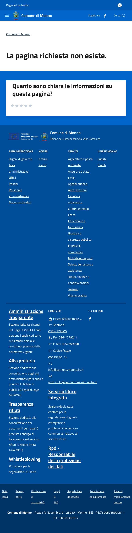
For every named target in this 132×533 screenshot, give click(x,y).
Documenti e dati (20, 202)
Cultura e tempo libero (78, 211)
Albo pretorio (22, 360)
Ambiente (74, 165)
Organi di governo (20, 159)
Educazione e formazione (76, 224)
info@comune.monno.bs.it (65, 367)
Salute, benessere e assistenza (80, 267)
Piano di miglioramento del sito (122, 496)
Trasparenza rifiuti (21, 407)
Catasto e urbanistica (75, 199)
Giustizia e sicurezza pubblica (79, 236)
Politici (13, 183)
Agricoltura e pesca (80, 159)
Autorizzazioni (77, 190)
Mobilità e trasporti (80, 258)
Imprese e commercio (75, 248)
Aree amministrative (19, 168)
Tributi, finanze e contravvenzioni (78, 279)
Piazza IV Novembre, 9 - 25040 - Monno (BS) (66, 318)
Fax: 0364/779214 (62, 337)
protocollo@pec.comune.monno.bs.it (66, 379)
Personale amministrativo (19, 193)
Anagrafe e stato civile (79, 174)
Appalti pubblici (77, 183)
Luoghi (102, 159)
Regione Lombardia (17, 5)
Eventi (102, 165)
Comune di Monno (18, 34)
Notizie (43, 159)
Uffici (12, 177)
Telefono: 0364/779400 (57, 328)
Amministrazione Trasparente (26, 314)
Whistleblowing (24, 459)
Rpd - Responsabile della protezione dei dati (64, 457)
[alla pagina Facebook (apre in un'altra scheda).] (103, 15)
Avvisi (42, 165)
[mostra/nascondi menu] (7, 15)
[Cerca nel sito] (124, 16)
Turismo (73, 289)
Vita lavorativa (77, 295)
